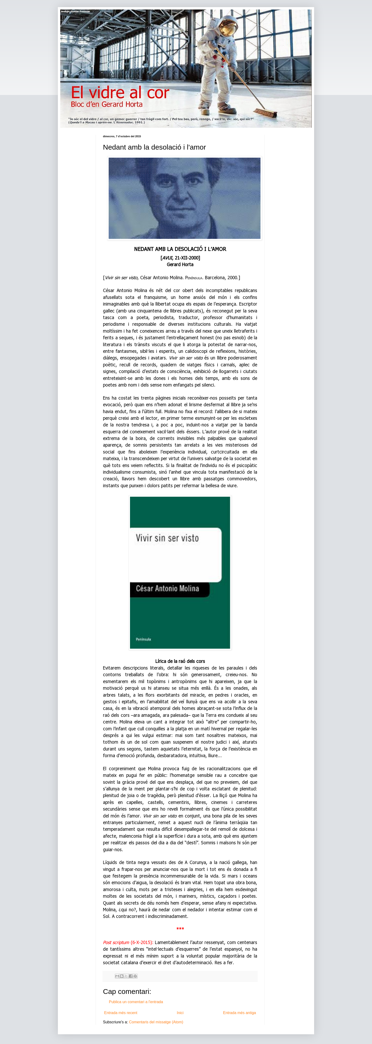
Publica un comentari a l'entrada (136, 1002)
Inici (180, 1013)
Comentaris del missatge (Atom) (156, 1022)
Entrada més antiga (239, 1013)
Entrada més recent (120, 1013)
